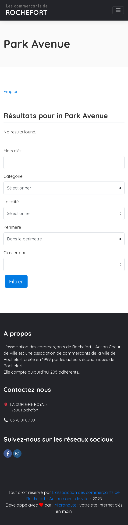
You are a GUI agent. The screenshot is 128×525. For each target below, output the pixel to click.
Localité (11, 201)
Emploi (10, 91)
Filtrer (16, 281)
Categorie (13, 176)
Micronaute (65, 505)
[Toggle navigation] (118, 10)
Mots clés (12, 151)
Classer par (15, 252)
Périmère (12, 227)
